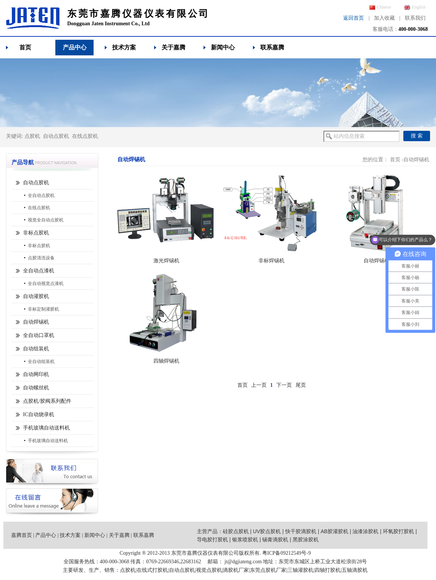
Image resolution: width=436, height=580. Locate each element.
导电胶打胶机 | (214, 539)
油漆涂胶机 (365, 531)
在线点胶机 (85, 136)
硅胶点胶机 (236, 531)
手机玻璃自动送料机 (46, 428)
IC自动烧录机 (38, 414)
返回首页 (353, 18)
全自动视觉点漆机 (46, 283)
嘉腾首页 (21, 535)
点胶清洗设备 (41, 257)
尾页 (301, 385)
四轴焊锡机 (166, 361)
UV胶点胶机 (267, 531)
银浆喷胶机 (245, 539)
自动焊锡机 (36, 322)
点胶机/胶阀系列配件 (47, 401)
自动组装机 (36, 348)
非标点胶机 (36, 233)
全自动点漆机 (38, 270)
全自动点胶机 (41, 195)
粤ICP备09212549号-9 (286, 553)
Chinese (380, 7)
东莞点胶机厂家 (268, 570)
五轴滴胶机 (355, 570)
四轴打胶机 (328, 570)
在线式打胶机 (152, 570)
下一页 (284, 385)
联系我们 (415, 18)
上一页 (259, 385)
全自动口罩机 (38, 335)
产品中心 (75, 47)
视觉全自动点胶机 (46, 220)
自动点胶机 (56, 136)
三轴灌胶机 (300, 570)
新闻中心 (223, 47)
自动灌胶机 (36, 296)
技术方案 (124, 47)
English (415, 7)
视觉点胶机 (209, 570)
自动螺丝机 (36, 388)
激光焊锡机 (166, 260)
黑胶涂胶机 (306, 539)
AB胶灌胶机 (334, 531)
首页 (25, 47)
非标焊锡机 (271, 260)
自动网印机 (36, 374)
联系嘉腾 (272, 47)
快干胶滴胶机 (300, 531)
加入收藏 (384, 18)
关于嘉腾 (173, 47)
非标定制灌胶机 (43, 309)
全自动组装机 (41, 361)
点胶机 (32, 136)
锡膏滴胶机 (275, 539)
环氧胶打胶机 (398, 531)
